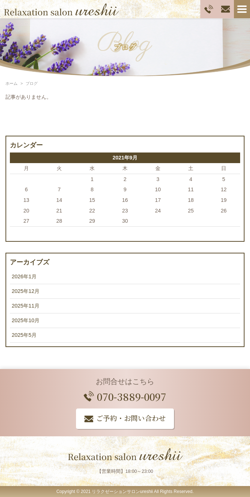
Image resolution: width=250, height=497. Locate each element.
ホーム (11, 83)
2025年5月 (24, 335)
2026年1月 (24, 276)
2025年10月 (25, 320)
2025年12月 (25, 291)
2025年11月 (25, 306)
